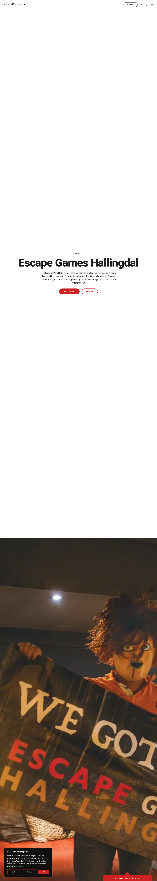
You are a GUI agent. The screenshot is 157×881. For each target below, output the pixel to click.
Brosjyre (61, 803)
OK (44, 872)
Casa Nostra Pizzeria (17, 753)
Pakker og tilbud (114, 750)
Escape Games (64, 757)
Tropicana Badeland (66, 750)
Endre (14, 872)
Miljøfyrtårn (62, 817)
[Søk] (141, 5)
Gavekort (111, 767)
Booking (11, 799)
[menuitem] (131, 4)
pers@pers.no (113, 803)
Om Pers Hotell (64, 799)
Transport (12, 817)
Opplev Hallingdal (65, 764)
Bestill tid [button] (69, 60)
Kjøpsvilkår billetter (66, 820)
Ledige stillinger (64, 806)
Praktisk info (63, 813)
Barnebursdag (64, 753)
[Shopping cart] (145, 5)
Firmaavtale (112, 764)
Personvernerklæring (67, 824)
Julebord (111, 760)
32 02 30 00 (112, 799)
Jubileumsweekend (115, 757)
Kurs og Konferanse (116, 753)
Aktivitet (78, 22)
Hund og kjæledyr (15, 813)
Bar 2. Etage (13, 760)
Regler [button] (89, 60)
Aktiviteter (62, 770)
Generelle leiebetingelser (18, 824)
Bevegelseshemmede (17, 810)
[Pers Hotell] (14, 4)
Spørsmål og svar (65, 810)
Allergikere (12, 806)
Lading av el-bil (14, 820)
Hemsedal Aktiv (64, 767)
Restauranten (14, 750)
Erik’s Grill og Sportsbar (18, 757)
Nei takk (29, 872)
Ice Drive (61, 774)
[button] (152, 4)
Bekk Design (81, 868)
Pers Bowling (63, 760)
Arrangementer (64, 777)
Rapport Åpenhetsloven (68, 827)
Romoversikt (13, 803)
